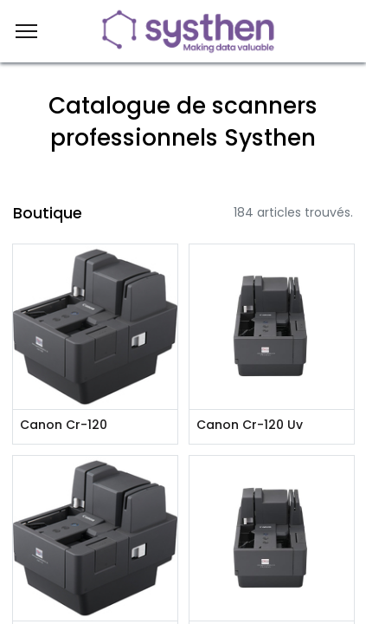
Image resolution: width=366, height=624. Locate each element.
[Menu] (26, 31)
